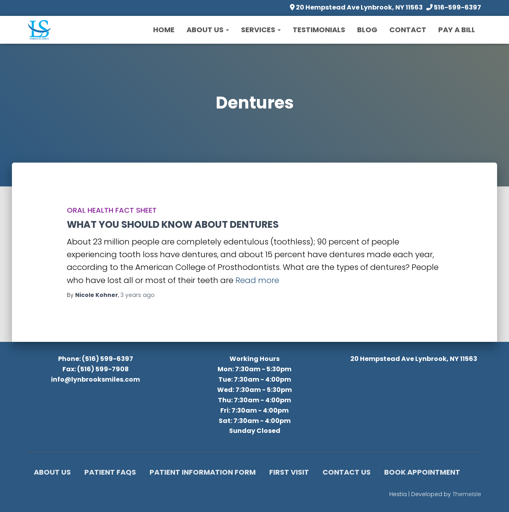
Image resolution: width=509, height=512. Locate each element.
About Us (208, 30)
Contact (407, 30)
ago (137, 295)
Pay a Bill (456, 30)
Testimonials (319, 30)
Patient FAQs (110, 472)
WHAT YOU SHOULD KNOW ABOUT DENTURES (173, 224)
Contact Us (346, 472)
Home (164, 30)
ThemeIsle (467, 494)
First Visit (289, 472)
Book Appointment (422, 472)
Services (261, 30)
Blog (367, 30)
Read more (257, 280)
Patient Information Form (203, 472)
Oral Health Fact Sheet (112, 210)
